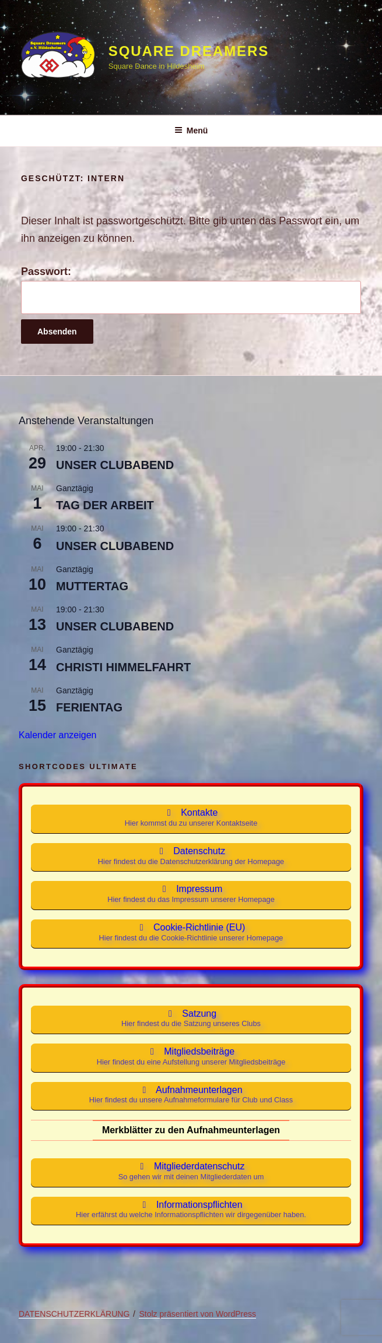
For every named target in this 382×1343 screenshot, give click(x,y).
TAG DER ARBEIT (105, 505)
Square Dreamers (188, 51)
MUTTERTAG (92, 586)
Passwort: (191, 290)
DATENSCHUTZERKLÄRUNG (74, 1314)
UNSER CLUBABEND (115, 465)
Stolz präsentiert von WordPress (197, 1314)
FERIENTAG (89, 707)
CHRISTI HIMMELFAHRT (123, 667)
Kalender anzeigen (57, 735)
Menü (191, 130)
